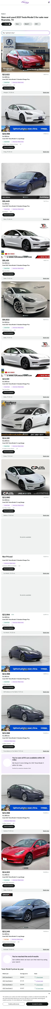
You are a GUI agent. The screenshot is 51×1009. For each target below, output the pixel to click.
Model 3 (3, 13)
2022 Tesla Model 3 (7, 984)
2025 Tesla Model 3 (7, 977)
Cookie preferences (13, 1004)
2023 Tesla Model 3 (8, 981)
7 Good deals (38, 977)
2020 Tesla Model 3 (8, 988)
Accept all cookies (37, 1004)
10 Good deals (38, 988)
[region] (25, 1000)
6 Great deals (38, 981)
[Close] (49, 993)
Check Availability (8, 88)
